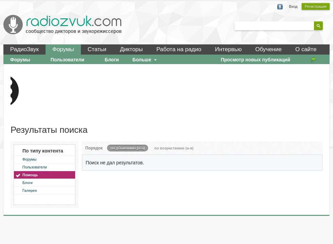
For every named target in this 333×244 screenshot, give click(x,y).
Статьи (97, 49)
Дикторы (131, 49)
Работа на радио (178, 49)
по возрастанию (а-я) (173, 148)
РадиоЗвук (24, 49)
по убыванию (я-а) (127, 148)
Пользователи (34, 167)
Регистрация (316, 6)
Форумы (63, 49)
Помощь (30, 175)
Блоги (27, 183)
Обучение (268, 49)
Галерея (29, 190)
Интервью (228, 49)
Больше (145, 59)
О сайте (305, 49)
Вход (293, 6)
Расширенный (327, 25)
